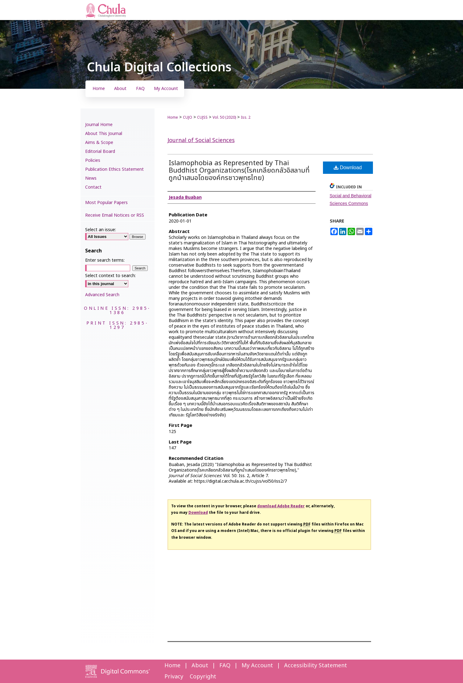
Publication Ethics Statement (114, 169)
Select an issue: (100, 230)
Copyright (203, 677)
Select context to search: (110, 275)
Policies (92, 160)
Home (172, 117)
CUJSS (202, 117)
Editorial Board (100, 151)
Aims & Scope (99, 142)
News (91, 178)
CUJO (187, 117)
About (200, 665)
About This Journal (103, 133)
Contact (93, 187)
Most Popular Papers (106, 202)
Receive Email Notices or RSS (114, 215)
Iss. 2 (245, 117)
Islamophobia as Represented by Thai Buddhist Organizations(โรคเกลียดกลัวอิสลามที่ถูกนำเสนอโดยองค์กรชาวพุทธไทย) (239, 170)
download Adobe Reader (281, 506)
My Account (257, 665)
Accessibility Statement (315, 665)
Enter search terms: (105, 260)
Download (348, 167)
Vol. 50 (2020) (224, 117)
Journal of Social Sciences (201, 140)
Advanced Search (102, 295)
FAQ (224, 665)
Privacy (173, 677)
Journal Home (99, 124)
